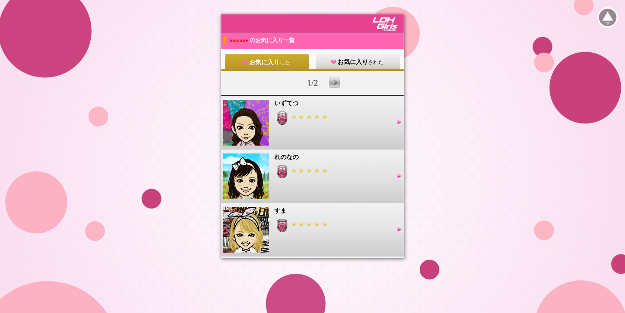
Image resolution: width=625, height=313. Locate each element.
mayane (239, 40)
